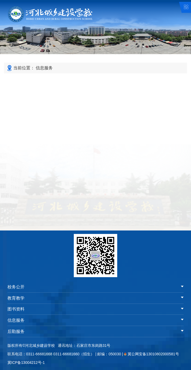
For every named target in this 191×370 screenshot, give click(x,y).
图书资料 (16, 309)
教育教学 (16, 298)
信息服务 (44, 68)
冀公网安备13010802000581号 (153, 354)
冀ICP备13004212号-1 (26, 362)
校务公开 (16, 287)
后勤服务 (16, 331)
